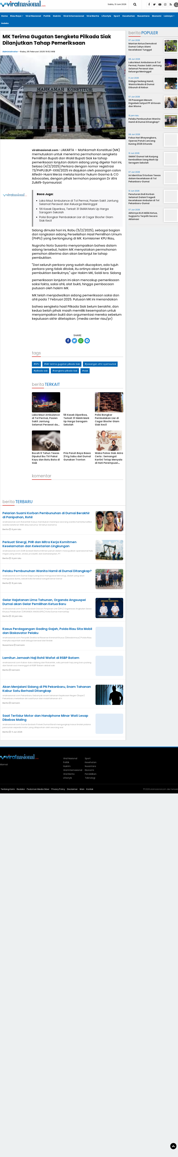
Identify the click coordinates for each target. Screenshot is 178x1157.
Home (4, 15)
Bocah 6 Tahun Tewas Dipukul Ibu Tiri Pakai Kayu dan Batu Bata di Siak (46, 458)
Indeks (5, 23)
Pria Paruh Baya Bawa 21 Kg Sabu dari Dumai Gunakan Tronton (77, 456)
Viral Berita (93, 15)
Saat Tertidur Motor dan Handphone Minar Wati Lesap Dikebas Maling (45, 717)
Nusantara (143, 15)
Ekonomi (156, 15)
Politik (46, 15)
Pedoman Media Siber (38, 789)
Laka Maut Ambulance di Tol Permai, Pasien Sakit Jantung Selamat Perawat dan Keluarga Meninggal (78, 202)
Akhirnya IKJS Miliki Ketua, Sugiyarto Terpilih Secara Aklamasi (143, 216)
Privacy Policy (58, 789)
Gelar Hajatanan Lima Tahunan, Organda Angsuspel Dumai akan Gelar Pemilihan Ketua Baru (44, 602)
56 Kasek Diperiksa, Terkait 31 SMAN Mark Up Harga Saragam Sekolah (74, 210)
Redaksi (21, 789)
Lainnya (168, 15)
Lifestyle (106, 15)
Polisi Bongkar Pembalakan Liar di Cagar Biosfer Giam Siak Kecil (76, 218)
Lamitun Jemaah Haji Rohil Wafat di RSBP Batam (40, 658)
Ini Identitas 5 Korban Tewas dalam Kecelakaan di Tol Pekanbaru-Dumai (144, 178)
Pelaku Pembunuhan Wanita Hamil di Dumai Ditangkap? (47, 571)
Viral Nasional (33, 15)
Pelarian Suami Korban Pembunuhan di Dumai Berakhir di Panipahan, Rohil (46, 515)
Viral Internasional (73, 15)
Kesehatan (128, 15)
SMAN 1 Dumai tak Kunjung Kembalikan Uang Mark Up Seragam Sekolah (143, 159)
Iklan (82, 789)
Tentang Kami (8, 789)
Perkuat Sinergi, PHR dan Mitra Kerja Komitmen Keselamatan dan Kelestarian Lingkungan (39, 544)
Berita (5, 529)
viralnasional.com (45, 150)
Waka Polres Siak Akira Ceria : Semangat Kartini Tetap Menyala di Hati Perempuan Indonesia (109, 459)
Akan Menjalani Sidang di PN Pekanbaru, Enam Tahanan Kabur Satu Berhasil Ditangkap (46, 689)
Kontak (89, 789)
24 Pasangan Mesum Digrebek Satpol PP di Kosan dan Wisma (144, 103)
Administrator (10, 51)
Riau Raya (15, 15)
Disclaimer (72, 789)
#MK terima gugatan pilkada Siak (62, 364)
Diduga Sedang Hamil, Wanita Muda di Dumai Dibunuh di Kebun (141, 84)
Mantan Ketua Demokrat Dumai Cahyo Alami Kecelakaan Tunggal (142, 46)
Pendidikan (90, 774)
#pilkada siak (40, 370)
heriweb (174, 789)
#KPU (36, 364)
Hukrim (57, 15)
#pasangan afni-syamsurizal (100, 364)
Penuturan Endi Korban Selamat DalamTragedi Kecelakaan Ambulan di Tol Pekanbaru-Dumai (143, 199)
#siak (85, 370)
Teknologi (90, 777)
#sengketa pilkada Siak (64, 370)
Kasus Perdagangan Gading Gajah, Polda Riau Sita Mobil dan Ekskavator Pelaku (47, 631)
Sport (117, 15)
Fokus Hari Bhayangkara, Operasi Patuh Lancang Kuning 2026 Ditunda (142, 140)
